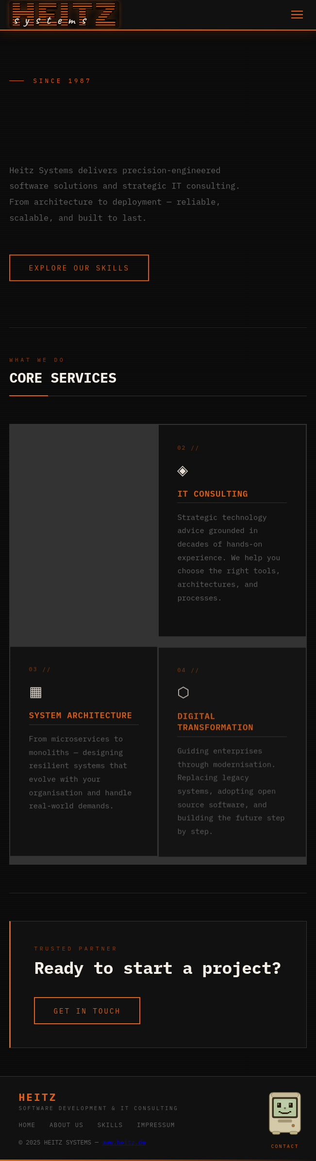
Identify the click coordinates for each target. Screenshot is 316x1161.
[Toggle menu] (297, 14)
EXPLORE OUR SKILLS (79, 269)
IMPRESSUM (156, 1125)
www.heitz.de (124, 1142)
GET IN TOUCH (87, 1011)
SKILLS (110, 1125)
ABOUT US (66, 1125)
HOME (26, 1125)
